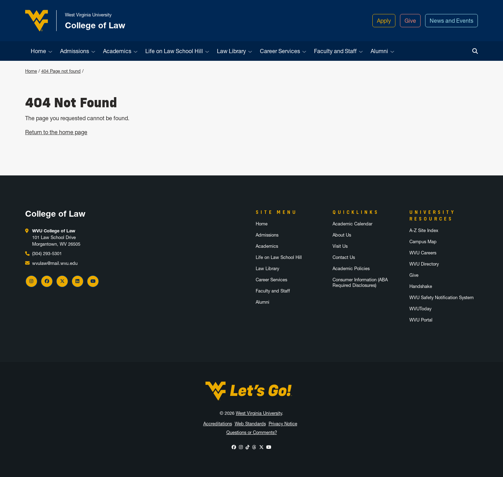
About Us (342, 235)
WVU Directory (424, 264)
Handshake (420, 286)
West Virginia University (259, 413)
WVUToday (420, 308)
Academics (117, 51)
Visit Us (340, 246)
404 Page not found (61, 71)
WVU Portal (420, 320)
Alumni (379, 51)
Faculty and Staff (335, 51)
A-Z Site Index (423, 230)
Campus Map (423, 241)
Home (38, 51)
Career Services (280, 51)
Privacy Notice (283, 423)
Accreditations (217, 423)
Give (410, 20)
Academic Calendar (352, 223)
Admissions (74, 51)
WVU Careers (422, 252)
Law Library (231, 51)
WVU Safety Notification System (441, 297)
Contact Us (344, 257)
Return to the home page (56, 132)
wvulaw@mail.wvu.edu (55, 263)
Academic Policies (351, 268)
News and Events (451, 20)
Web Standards (250, 423)
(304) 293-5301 (47, 253)
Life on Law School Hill (174, 51)
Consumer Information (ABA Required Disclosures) (360, 282)
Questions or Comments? (251, 432)
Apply (384, 20)
